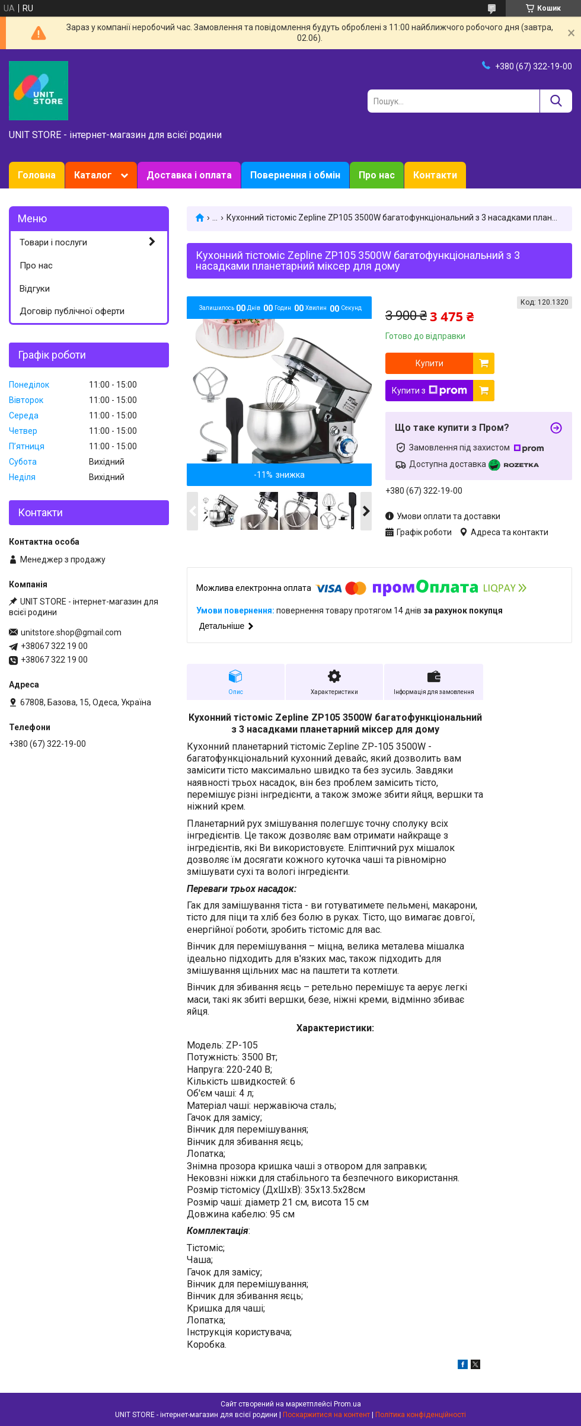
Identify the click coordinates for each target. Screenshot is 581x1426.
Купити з (429, 390)
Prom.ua (347, 1404)
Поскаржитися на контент (326, 1415)
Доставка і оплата (189, 175)
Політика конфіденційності (420, 1415)
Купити (429, 363)
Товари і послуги (53, 242)
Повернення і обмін (295, 175)
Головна (37, 175)
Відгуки (35, 288)
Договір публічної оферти (72, 311)
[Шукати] (556, 101)
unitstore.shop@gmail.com (71, 632)
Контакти (435, 175)
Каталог (93, 175)
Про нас (377, 175)
